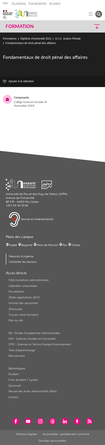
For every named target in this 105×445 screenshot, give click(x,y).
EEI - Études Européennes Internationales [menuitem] (34, 333)
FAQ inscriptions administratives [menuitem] (29, 280)
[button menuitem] (98, 14)
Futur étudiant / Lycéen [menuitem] (23, 380)
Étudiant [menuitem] (14, 374)
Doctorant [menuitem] (15, 385)
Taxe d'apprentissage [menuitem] (22, 350)
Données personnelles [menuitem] (52, 440)
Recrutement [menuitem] (17, 356)
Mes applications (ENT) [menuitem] (24, 297)
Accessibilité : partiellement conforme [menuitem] (66, 434)
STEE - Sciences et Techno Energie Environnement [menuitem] (40, 344)
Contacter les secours (23, 261)
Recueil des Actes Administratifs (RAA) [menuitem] (33, 391)
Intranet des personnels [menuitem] (23, 303)
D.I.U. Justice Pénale (68, 38)
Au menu (54, 3)
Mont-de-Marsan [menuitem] (47, 245)
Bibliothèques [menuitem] (17, 368)
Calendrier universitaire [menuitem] (23, 286)
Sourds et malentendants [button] (31, 219)
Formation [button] (20, 26)
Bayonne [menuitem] (26, 245)
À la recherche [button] (37, 3)
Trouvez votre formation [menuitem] (23, 314)
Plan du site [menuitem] (16, 320)
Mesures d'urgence (21, 256)
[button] (90, 26)
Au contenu (19, 3)
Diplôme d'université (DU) (35, 38)
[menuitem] (16, 421)
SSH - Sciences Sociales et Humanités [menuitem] (32, 338)
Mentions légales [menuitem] (26, 434)
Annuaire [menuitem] (15, 309)
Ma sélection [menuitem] (16, 291)
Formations (10, 38)
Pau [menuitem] (64, 245)
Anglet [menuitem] (13, 245)
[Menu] (90, 14)
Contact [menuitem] (13, 397)
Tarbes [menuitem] (75, 245)
